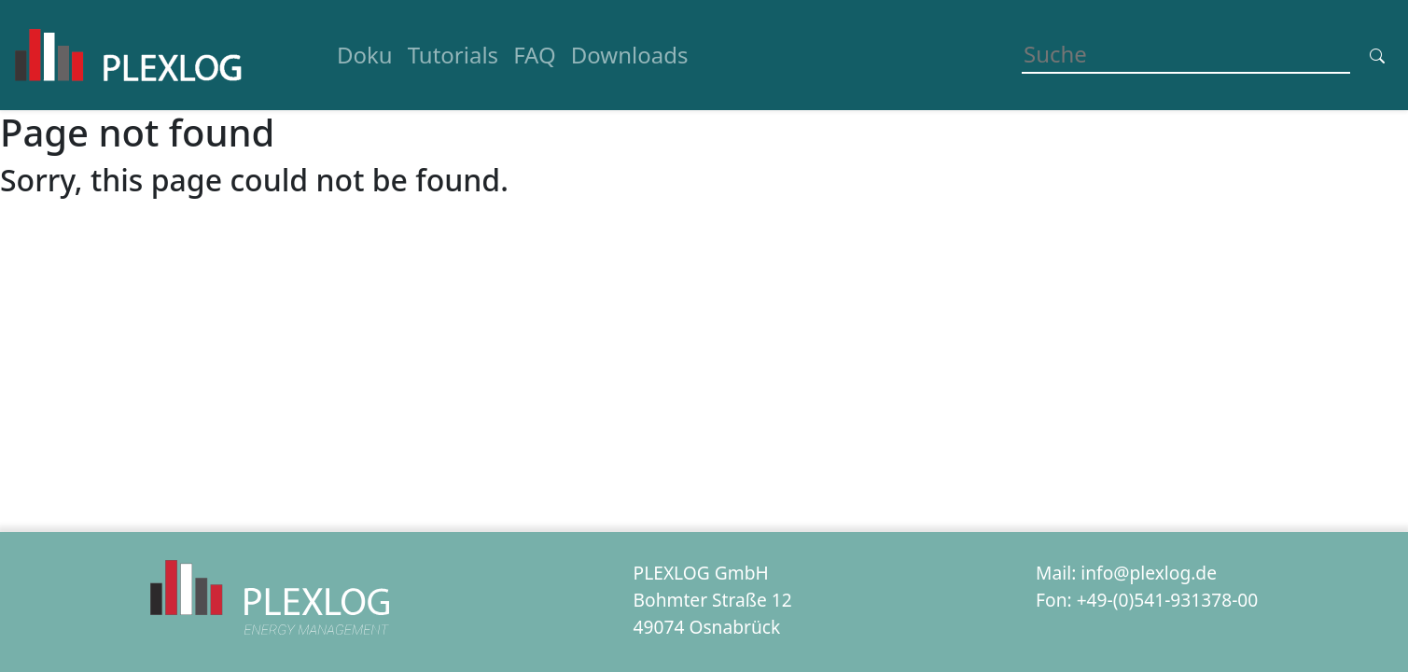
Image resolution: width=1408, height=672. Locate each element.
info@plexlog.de (1148, 572)
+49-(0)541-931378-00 (1168, 599)
